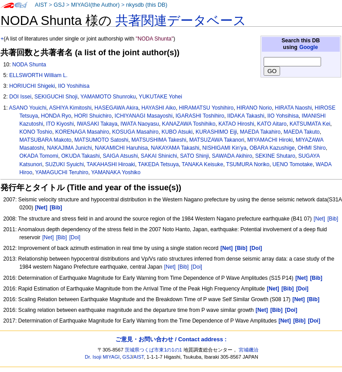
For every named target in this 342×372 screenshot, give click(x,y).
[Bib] (332, 219)
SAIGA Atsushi (120, 156)
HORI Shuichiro (93, 116)
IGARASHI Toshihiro (199, 116)
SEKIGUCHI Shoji (55, 97)
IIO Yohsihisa (283, 116)
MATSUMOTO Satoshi (101, 140)
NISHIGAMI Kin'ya (224, 148)
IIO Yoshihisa (74, 86)
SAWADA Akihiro (232, 156)
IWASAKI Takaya (97, 124)
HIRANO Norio (254, 108)
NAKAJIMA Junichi (69, 148)
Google (308, 47)
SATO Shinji (194, 156)
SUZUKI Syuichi (64, 164)
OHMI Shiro (311, 148)
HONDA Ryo (56, 116)
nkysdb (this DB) (146, 5)
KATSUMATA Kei (309, 124)
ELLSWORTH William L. (38, 75)
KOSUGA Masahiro (135, 132)
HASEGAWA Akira (116, 108)
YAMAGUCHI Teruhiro (61, 172)
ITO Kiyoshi (59, 124)
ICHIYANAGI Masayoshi (143, 116)
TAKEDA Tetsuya (158, 164)
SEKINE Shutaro (275, 156)
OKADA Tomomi (39, 156)
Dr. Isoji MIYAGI (102, 357)
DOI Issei (20, 97)
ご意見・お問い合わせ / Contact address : (170, 339)
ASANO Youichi (27, 108)
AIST (41, 5)
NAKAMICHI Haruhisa (121, 148)
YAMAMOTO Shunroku (108, 97)
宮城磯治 (248, 349)
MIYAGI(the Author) (95, 5)
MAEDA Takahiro (260, 132)
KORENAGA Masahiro (82, 132)
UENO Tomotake (293, 164)
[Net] (319, 219)
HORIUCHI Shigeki (32, 86)
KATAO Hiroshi (236, 124)
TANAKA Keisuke (202, 164)
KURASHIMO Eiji (216, 132)
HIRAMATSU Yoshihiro (206, 108)
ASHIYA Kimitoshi (70, 108)
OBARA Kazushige (272, 148)
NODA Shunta (29, 64)
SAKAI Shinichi (159, 156)
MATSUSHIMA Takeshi (158, 140)
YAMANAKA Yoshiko (116, 172)
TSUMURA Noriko (247, 164)
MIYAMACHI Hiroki (270, 140)
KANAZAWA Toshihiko (189, 124)
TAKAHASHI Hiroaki (111, 164)
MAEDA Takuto (302, 132)
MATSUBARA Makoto (46, 140)
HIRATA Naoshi (293, 108)
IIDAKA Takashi (245, 116)
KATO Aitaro (271, 124)
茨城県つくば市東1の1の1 (153, 349)
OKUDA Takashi (80, 156)
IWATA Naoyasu (140, 124)
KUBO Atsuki (177, 132)
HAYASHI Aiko (158, 108)
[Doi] (74, 237)
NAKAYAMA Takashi (175, 148)
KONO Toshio (36, 132)
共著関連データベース (180, 20)
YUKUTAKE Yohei (160, 97)
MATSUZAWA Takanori (216, 140)
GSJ (59, 5)
